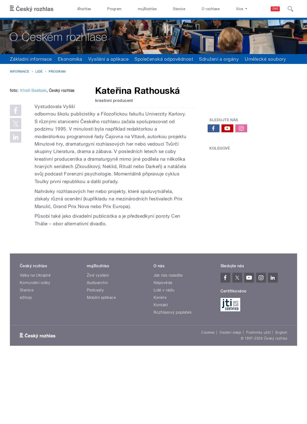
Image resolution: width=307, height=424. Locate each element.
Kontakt (161, 371)
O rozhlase (211, 9)
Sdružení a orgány (219, 59)
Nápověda (163, 349)
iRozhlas (84, 9)
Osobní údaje (230, 399)
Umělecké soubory (265, 59)
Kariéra (160, 364)
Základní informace (31, 59)
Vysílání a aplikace (108, 59)
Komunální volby (35, 349)
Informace (19, 71)
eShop (26, 364)
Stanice (179, 9)
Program (114, 9)
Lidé (39, 71)
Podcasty (95, 356)
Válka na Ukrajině (35, 341)
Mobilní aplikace (101, 364)
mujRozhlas (147, 9)
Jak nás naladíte (168, 341)
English (281, 399)
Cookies (208, 399)
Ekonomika (70, 59)
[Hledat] (290, 9)
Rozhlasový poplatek (173, 378)
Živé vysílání (98, 341)
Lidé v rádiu (164, 356)
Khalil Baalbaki (33, 164)
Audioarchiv (97, 349)
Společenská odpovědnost (163, 59)
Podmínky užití (258, 399)
